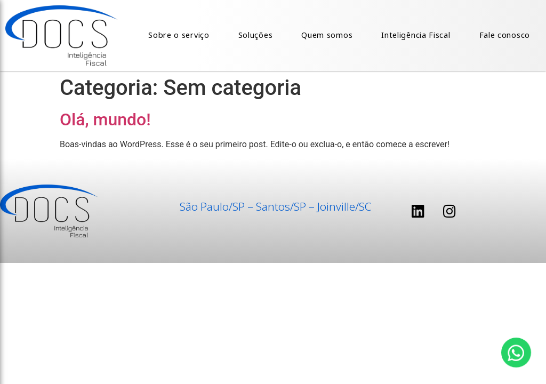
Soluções (255, 35)
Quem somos (326, 35)
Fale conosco (504, 35)
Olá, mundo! (105, 119)
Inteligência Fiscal (415, 35)
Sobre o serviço (179, 35)
